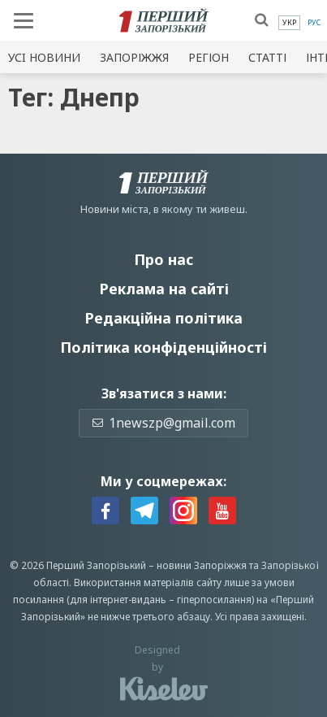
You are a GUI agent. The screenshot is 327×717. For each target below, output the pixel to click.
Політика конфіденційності (163, 347)
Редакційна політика (163, 318)
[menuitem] (289, 23)
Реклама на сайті (164, 288)
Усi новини (44, 57)
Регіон (208, 57)
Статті (267, 57)
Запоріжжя (134, 57)
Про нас (163, 259)
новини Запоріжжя (202, 565)
